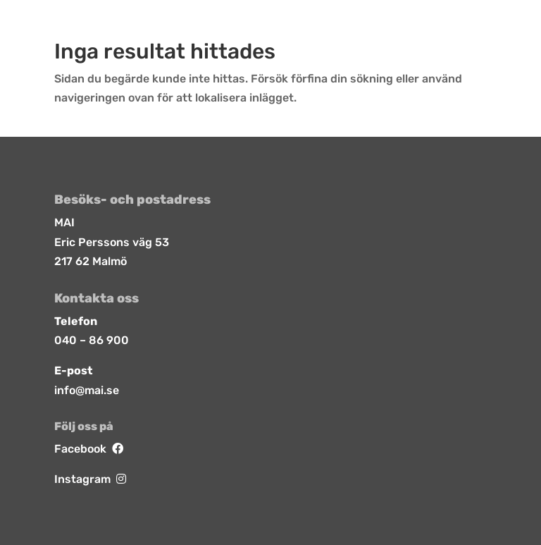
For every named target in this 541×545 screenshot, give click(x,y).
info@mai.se (86, 390)
